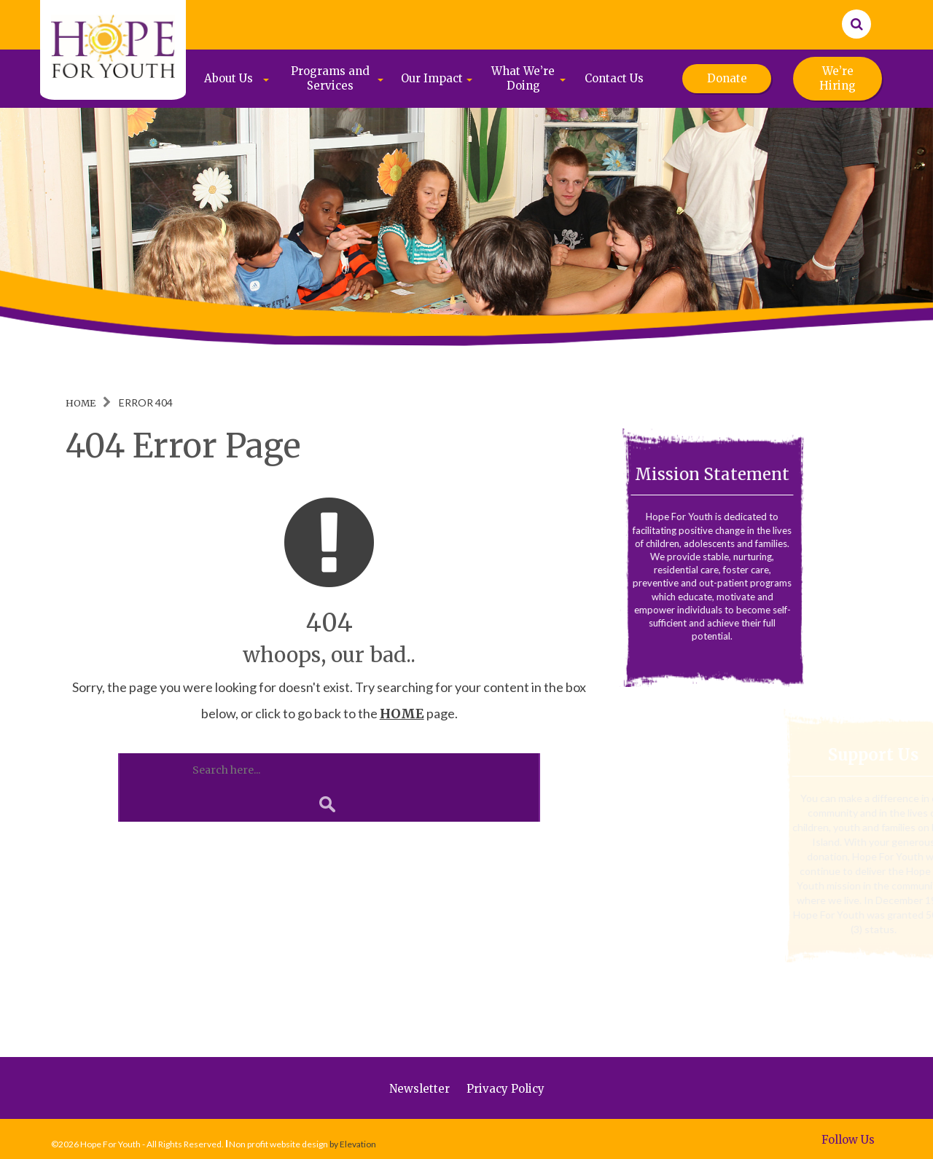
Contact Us (614, 78)
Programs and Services (330, 78)
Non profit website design (278, 1144)
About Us (228, 78)
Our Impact (432, 78)
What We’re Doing (523, 78)
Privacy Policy (505, 1089)
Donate (727, 78)
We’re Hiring (837, 78)
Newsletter (419, 1089)
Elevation (358, 1144)
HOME (402, 713)
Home (80, 403)
